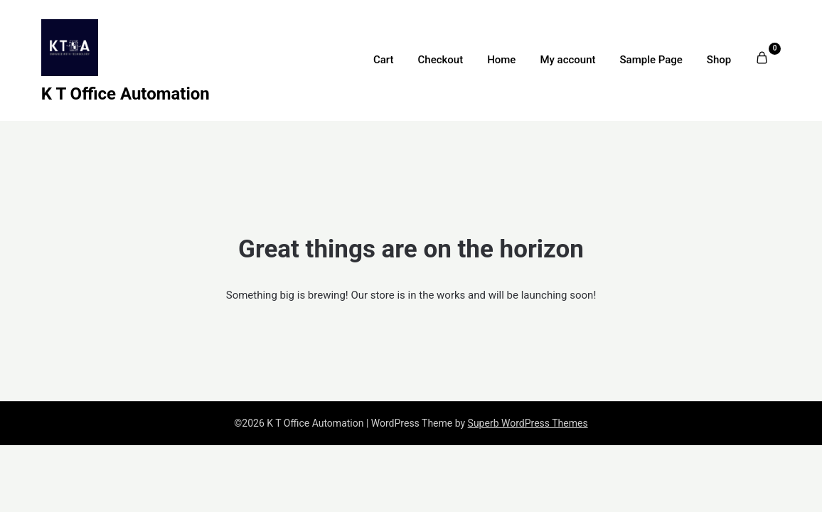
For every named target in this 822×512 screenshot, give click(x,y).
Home (501, 59)
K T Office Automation (125, 94)
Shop (719, 59)
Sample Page (650, 59)
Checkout (441, 59)
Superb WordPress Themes (528, 423)
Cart (383, 59)
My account (567, 59)
